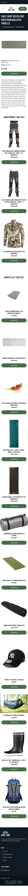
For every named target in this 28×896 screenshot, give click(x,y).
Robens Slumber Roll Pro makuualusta (14, 358)
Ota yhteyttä (13, 881)
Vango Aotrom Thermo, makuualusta (14, 625)
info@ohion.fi (4, 2)
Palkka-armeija (8, 857)
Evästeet (20, 881)
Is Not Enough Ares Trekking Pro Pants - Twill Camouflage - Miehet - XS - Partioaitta (14, 153)
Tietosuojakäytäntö (10, 883)
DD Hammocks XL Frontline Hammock (14, 715)
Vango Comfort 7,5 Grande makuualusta (14, 580)
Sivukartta (20, 883)
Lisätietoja (14, 73)
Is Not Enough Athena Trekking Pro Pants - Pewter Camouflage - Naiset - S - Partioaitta (14, 202)
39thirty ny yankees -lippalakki (14, 680)
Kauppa (23, 9)
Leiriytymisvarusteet (9, 27)
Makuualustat (20, 27)
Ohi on (5, 851)
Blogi (5, 860)
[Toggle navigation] (3, 8)
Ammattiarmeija (8, 854)
